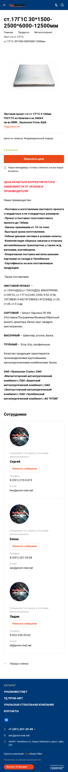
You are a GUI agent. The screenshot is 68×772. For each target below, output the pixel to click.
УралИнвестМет (15, 691)
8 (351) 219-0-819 (21, 480)
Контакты (11, 711)
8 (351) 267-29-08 (21, 557)
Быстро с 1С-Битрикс (17, 767)
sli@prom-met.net (21, 645)
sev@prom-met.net (21, 567)
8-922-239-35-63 (20, 635)
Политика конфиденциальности (22, 759)
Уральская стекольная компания (29, 704)
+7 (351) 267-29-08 (20, 729)
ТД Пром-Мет (13, 698)
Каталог (10, 685)
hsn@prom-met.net (21, 490)
